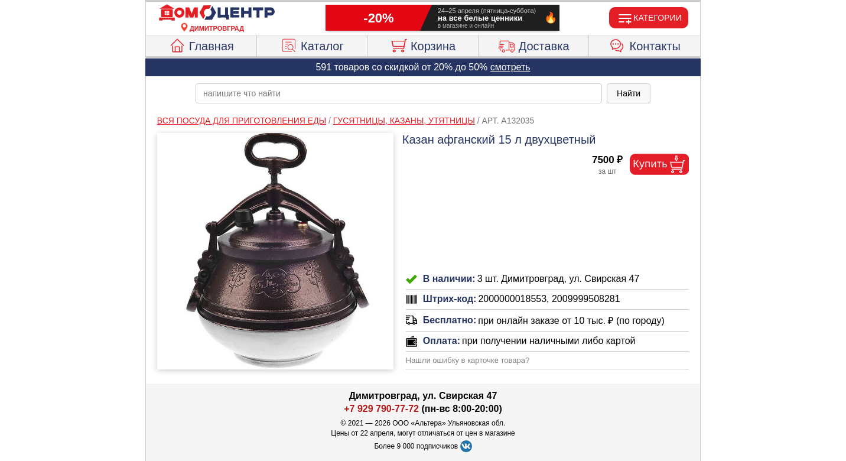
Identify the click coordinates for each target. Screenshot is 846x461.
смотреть (510, 67)
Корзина (422, 44)
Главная (201, 44)
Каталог (312, 44)
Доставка (534, 44)
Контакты (645, 44)
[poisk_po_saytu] (399, 93)
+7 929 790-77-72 (381, 409)
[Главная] (217, 13)
